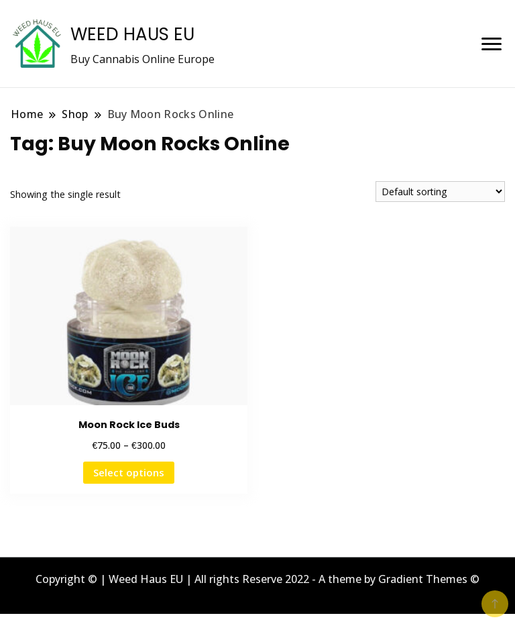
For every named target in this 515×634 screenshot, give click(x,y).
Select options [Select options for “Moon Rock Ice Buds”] (128, 472)
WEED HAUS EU (132, 34)
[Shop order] (440, 191)
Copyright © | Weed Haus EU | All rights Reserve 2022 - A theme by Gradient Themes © (257, 579)
